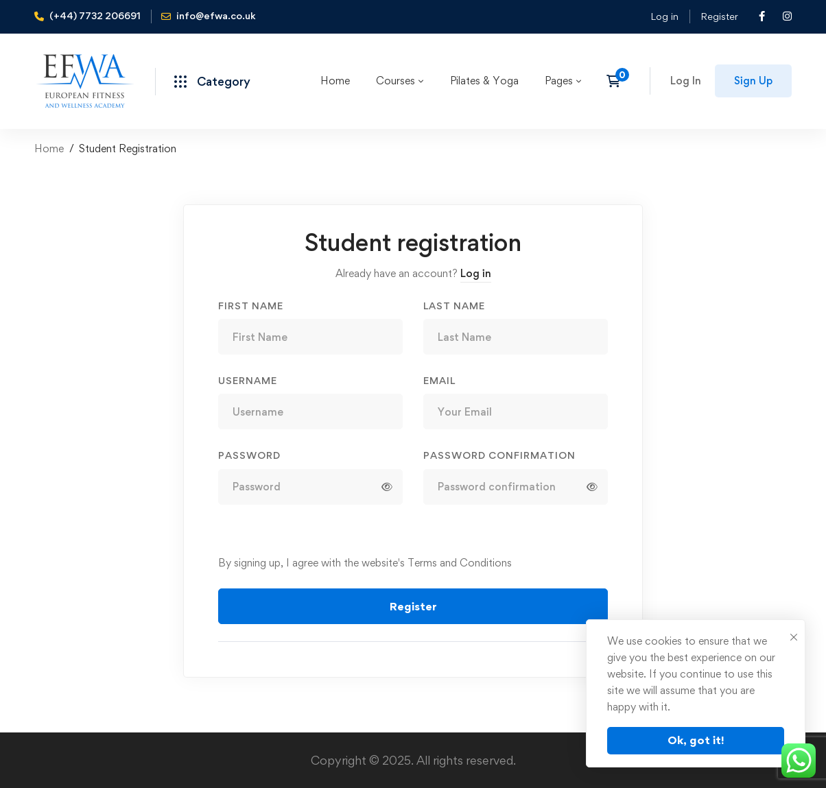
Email (439, 380)
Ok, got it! (696, 740)
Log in (664, 16)
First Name (250, 305)
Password (249, 455)
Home (49, 148)
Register (719, 16)
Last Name (454, 305)
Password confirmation (499, 455)
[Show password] (387, 487)
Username (247, 380)
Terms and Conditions (460, 562)
